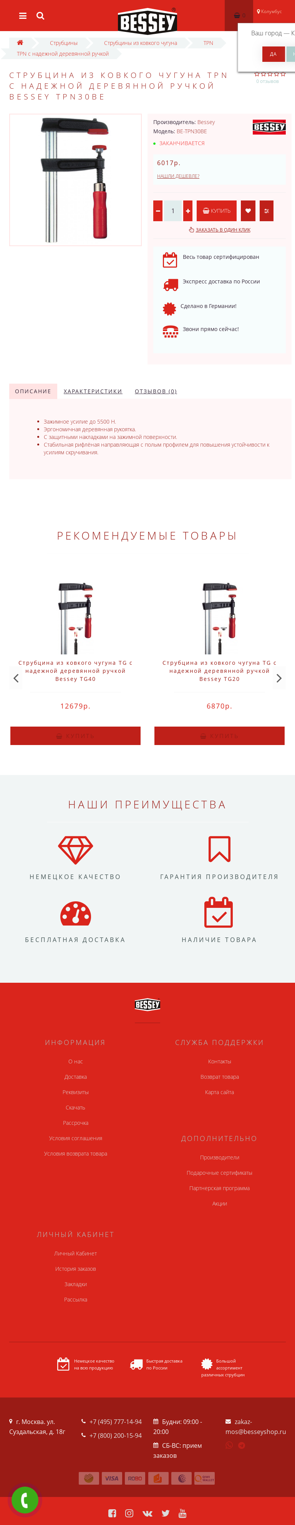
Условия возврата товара (75, 1153)
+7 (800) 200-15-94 (115, 1435)
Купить (216, 210)
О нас (75, 1061)
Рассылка (75, 1299)
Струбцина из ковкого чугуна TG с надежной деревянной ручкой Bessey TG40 (75, 670)
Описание (33, 391)
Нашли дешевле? (178, 176)
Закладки (76, 1284)
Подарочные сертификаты (219, 1172)
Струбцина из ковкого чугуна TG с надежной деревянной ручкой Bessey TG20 (219, 670)
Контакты (219, 1061)
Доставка (76, 1076)
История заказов (75, 1268)
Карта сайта (219, 1092)
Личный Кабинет (75, 1253)
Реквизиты (76, 1092)
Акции (219, 1203)
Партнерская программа (219, 1188)
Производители (219, 1157)
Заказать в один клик (223, 230)
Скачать (75, 1107)
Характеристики (93, 391)
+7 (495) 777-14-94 (115, 1421)
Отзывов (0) (156, 391)
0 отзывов (267, 81)
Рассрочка (75, 1122)
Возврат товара (220, 1076)
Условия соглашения (75, 1138)
